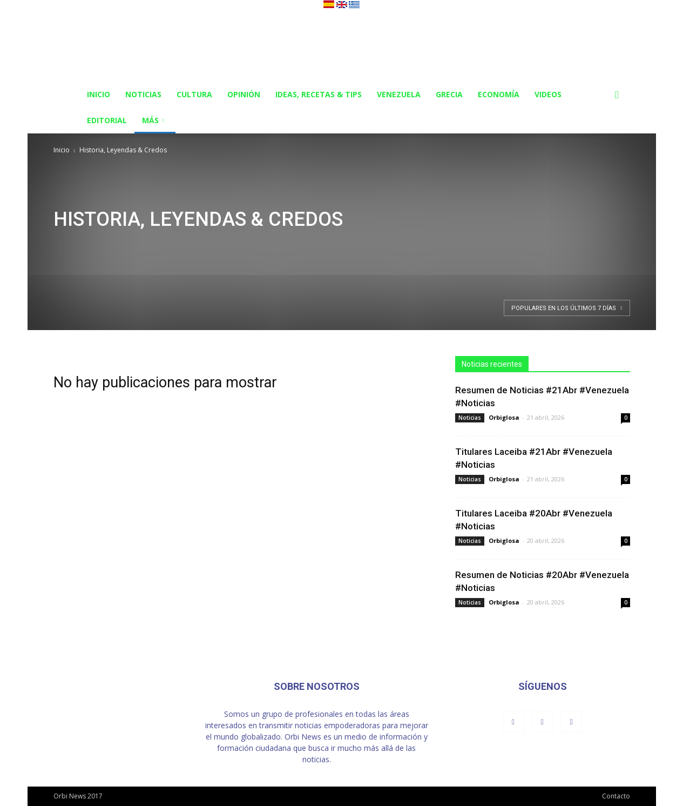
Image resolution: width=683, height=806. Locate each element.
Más (153, 120)
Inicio (98, 94)
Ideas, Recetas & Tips (318, 94)
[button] (617, 95)
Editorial (107, 120)
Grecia (449, 94)
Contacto (616, 796)
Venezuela (399, 94)
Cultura (194, 94)
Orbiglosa (504, 417)
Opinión (243, 94)
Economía (498, 94)
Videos (548, 94)
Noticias (143, 94)
